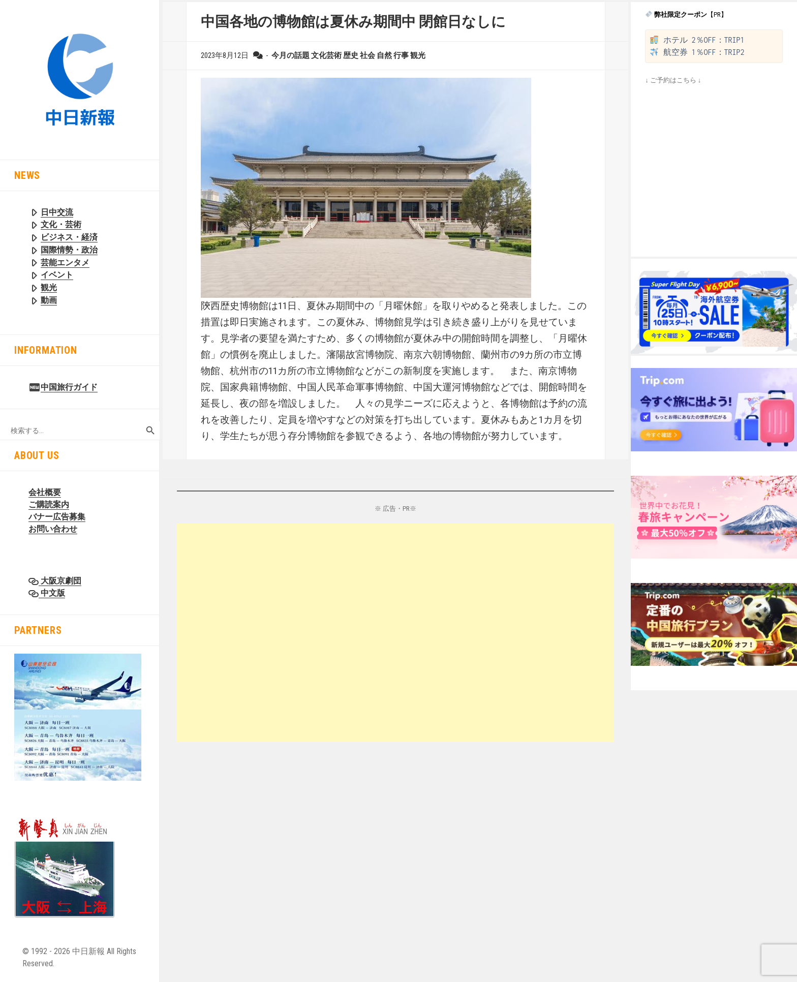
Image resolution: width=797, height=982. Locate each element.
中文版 (52, 593)
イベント (57, 275)
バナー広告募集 (56, 516)
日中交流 (57, 212)
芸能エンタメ (65, 262)
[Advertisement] (395, 633)
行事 (401, 55)
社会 (367, 55)
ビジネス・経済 (69, 237)
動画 (49, 300)
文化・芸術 (61, 224)
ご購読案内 (48, 504)
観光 (49, 287)
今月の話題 (290, 55)
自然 (384, 55)
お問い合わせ (52, 529)
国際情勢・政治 (69, 250)
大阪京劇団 (60, 581)
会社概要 (44, 492)
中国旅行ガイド (69, 387)
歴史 (350, 55)
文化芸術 (326, 55)
